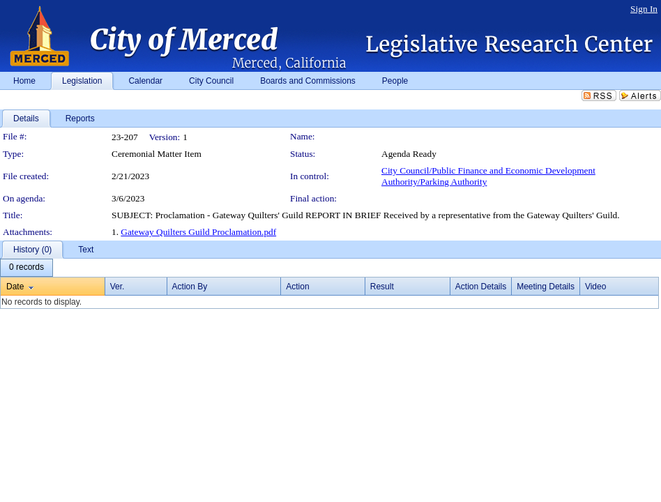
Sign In (644, 8)
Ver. (117, 286)
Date (15, 286)
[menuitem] (26, 267)
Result (382, 286)
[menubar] (26, 268)
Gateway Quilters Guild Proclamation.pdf (198, 232)
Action (297, 286)
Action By (190, 286)
